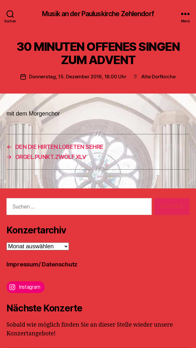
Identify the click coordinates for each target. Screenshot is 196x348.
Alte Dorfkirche (158, 76)
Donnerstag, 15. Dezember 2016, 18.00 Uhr (77, 76)
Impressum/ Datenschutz (41, 264)
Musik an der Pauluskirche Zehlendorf (98, 13)
